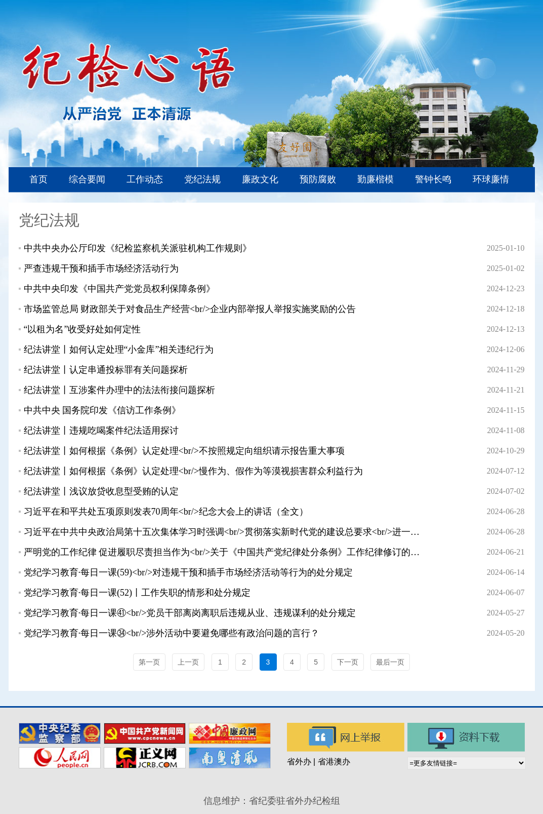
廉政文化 (260, 179)
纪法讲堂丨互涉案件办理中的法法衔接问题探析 (119, 390)
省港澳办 (334, 761)
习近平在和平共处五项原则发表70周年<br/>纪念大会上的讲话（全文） (166, 512)
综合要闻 (87, 179)
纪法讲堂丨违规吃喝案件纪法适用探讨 (101, 430)
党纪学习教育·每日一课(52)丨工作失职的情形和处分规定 (137, 593)
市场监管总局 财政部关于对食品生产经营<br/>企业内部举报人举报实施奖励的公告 (190, 309)
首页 (38, 179)
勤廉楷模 (375, 179)
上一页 (188, 662)
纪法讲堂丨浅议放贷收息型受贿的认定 (101, 491)
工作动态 (145, 179)
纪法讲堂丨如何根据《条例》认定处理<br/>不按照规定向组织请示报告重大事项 (184, 451)
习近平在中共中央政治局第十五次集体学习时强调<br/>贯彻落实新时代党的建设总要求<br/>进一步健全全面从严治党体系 (224, 532)
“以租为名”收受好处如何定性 (82, 329)
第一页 (149, 662)
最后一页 (390, 662)
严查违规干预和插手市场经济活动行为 (101, 268)
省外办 (299, 761)
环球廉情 (491, 179)
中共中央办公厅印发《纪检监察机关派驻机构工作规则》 (138, 248)
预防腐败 (318, 179)
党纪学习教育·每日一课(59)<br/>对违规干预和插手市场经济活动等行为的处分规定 (188, 572)
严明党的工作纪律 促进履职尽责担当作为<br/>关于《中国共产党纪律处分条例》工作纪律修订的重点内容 (224, 552)
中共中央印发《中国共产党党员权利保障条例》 (119, 289)
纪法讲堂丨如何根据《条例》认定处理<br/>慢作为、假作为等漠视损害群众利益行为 (193, 471)
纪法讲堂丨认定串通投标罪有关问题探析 (106, 370)
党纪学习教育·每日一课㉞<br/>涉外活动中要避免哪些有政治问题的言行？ (172, 633)
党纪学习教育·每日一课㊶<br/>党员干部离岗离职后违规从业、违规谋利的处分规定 (190, 613)
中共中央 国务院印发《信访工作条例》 (102, 410)
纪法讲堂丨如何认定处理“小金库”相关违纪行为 (119, 349)
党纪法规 (202, 179)
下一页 (347, 662)
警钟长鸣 (433, 179)
